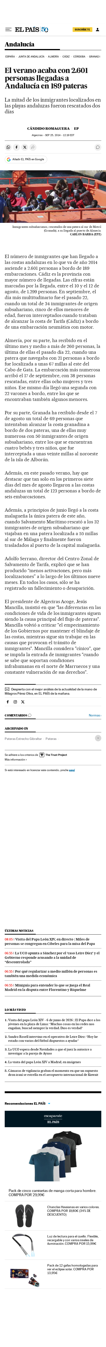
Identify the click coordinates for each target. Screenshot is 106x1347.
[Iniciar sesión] (97, 29)
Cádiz (66, 56)
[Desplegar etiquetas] (98, 738)
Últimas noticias (19, 930)
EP (76, 128)
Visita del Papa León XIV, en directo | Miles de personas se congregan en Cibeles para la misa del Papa (50, 941)
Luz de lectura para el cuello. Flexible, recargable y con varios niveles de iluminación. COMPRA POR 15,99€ (72, 1240)
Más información (16, 759)
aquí (72, 770)
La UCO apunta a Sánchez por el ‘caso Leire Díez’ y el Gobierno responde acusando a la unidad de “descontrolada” (52, 957)
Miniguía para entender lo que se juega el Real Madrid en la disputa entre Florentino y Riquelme (47, 987)
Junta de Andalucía (31, 56)
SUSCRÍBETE (82, 29)
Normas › (95, 715)
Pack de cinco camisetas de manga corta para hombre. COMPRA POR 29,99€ (52, 1192)
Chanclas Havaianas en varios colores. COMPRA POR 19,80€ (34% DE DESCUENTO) (73, 1210)
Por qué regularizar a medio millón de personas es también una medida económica (51, 973)
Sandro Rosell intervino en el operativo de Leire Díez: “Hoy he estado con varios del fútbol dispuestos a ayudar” (53, 1039)
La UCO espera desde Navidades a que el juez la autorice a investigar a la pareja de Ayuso (50, 1051)
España (10, 56)
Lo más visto (15, 1010)
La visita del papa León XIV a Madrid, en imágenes (44, 1062)
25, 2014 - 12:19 (59, 135)
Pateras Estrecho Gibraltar (23, 739)
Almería (53, 56)
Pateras (51, 739)
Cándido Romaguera (48, 128)
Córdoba (79, 56)
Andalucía (20, 45)
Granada (95, 56)
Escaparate (53, 1119)
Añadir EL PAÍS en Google (28, 159)
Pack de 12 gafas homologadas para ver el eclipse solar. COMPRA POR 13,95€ (72, 1269)
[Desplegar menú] (8, 29)
